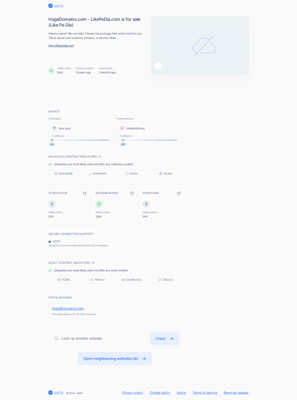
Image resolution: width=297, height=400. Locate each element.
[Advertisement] (148, 92)
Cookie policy (160, 393)
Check (165, 338)
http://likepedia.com (61, 45)
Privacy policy (132, 393)
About (181, 393)
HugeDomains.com (68, 308)
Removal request (236, 393)
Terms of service (204, 393)
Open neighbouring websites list (115, 358)
